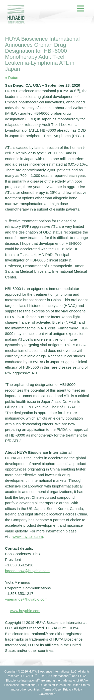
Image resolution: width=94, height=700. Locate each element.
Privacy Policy (72, 689)
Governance (47, 694)
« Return (12, 77)
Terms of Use (52, 689)
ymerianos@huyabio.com (26, 599)
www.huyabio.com (25, 611)
